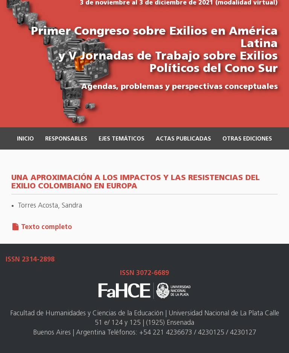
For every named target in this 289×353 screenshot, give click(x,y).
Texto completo (46, 227)
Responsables (66, 139)
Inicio (25, 139)
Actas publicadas (183, 139)
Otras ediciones (247, 139)
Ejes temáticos (121, 139)
